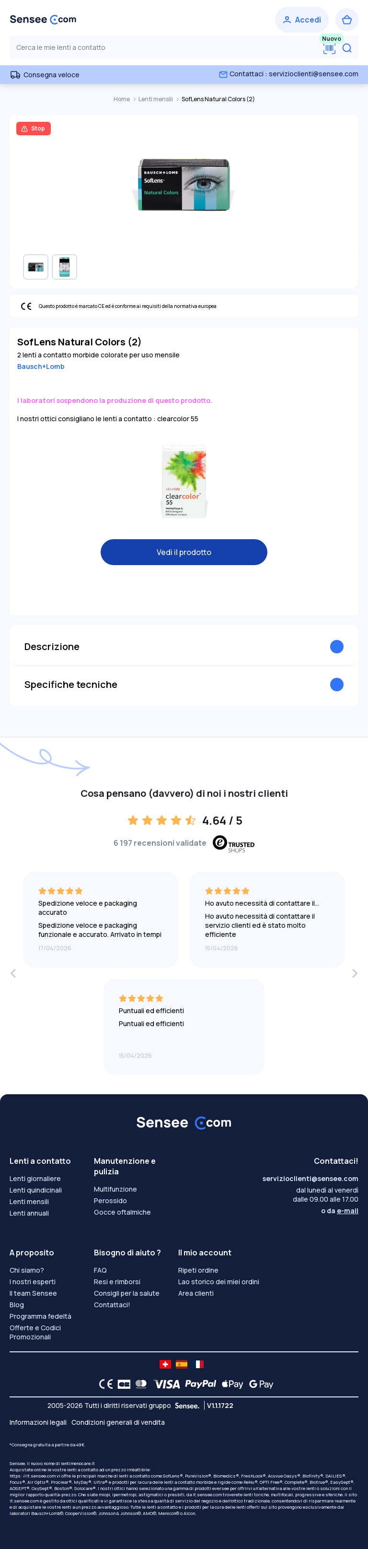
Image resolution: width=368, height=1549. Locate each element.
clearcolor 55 (177, 418)
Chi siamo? (27, 1270)
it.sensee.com (207, 1494)
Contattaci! (112, 1304)
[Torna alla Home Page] (43, 20)
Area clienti (196, 1293)
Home (122, 99)
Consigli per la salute (127, 1293)
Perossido (110, 1200)
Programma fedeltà (40, 1316)
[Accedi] (302, 20)
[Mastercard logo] (139, 1384)
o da (339, 1210)
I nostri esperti (33, 1281)
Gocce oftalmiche (122, 1212)
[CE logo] (103, 1384)
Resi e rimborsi (117, 1281)
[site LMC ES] (181, 1364)
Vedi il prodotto (184, 552)
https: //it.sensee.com (33, 1476)
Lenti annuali (29, 1213)
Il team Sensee (33, 1293)
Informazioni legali (38, 1422)
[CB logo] (121, 1384)
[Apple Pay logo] (230, 1384)
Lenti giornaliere (35, 1178)
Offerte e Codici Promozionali (35, 1332)
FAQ (100, 1270)
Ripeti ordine (198, 1270)
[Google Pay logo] (259, 1384)
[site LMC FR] (198, 1364)
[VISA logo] (164, 1384)
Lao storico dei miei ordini (218, 1281)
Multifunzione (115, 1189)
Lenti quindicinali (36, 1189)
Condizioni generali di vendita (118, 1422)
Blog (17, 1304)
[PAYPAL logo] (198, 1384)
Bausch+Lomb (41, 366)
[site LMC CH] (165, 1364)
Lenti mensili (156, 99)
